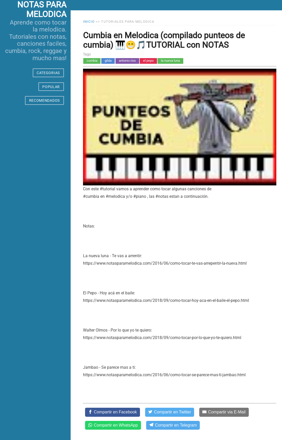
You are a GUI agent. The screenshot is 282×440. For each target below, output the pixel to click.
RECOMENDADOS (44, 100)
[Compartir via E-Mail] (223, 412)
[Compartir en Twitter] (169, 412)
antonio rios (127, 60)
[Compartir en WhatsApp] (113, 425)
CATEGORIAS (48, 73)
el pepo (148, 60)
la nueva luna (170, 60)
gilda (108, 60)
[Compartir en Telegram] (173, 425)
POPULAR (51, 87)
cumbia (92, 60)
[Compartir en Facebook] (112, 412)
